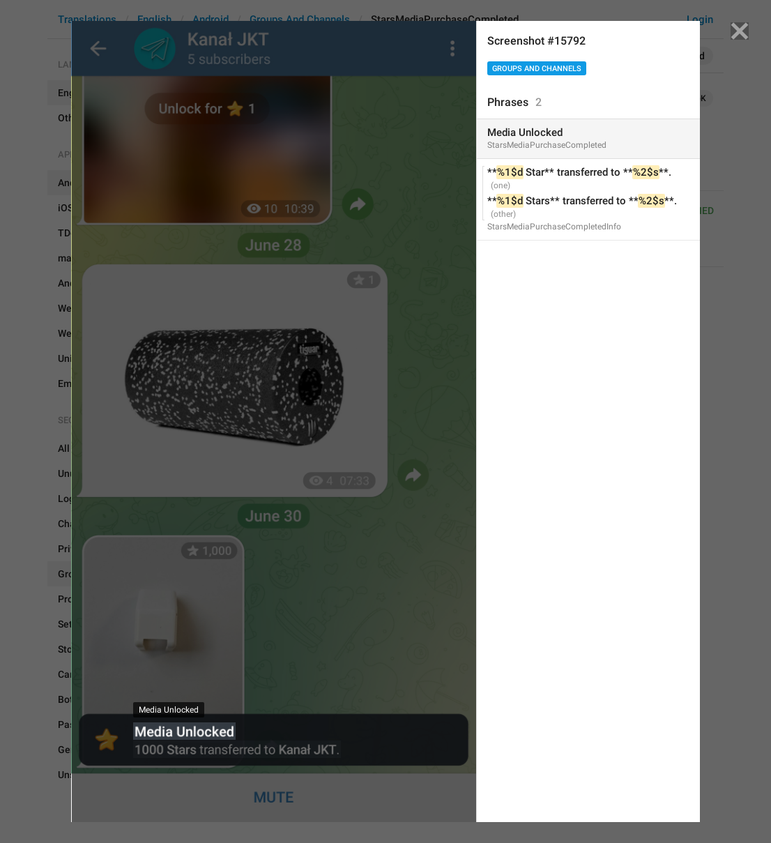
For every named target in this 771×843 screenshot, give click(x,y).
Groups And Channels (536, 68)
